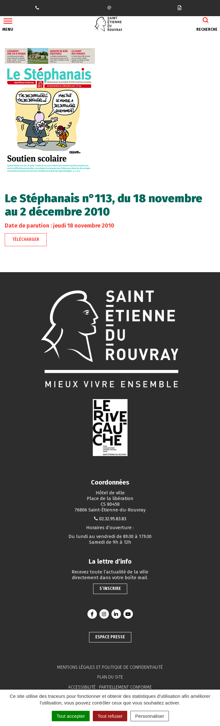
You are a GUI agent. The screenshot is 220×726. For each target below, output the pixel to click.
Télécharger (25, 239)
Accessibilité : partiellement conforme (110, 687)
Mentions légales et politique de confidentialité (110, 667)
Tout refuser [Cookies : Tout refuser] (110, 716)
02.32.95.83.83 (112, 519)
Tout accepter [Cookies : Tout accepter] (70, 716)
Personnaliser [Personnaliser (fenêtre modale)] (149, 716)
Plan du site (110, 677)
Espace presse (110, 637)
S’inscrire (110, 588)
